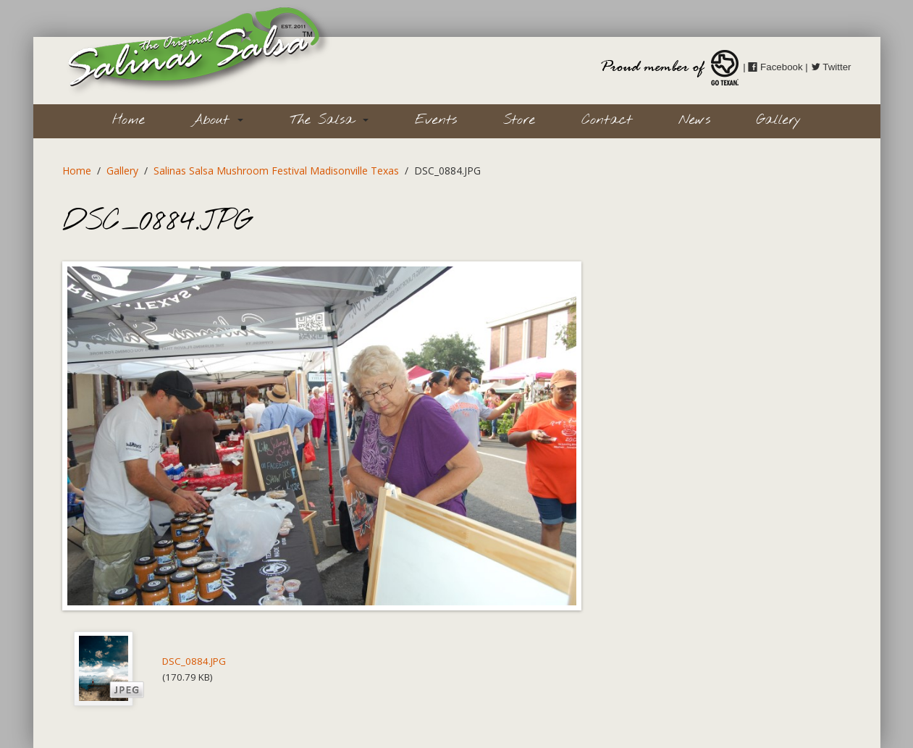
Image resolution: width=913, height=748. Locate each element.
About (217, 120)
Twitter (831, 67)
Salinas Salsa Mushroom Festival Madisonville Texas (276, 170)
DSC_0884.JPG (194, 661)
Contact (606, 120)
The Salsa (329, 120)
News (694, 120)
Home (128, 120)
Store (519, 120)
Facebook (775, 67)
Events (436, 120)
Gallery (779, 120)
